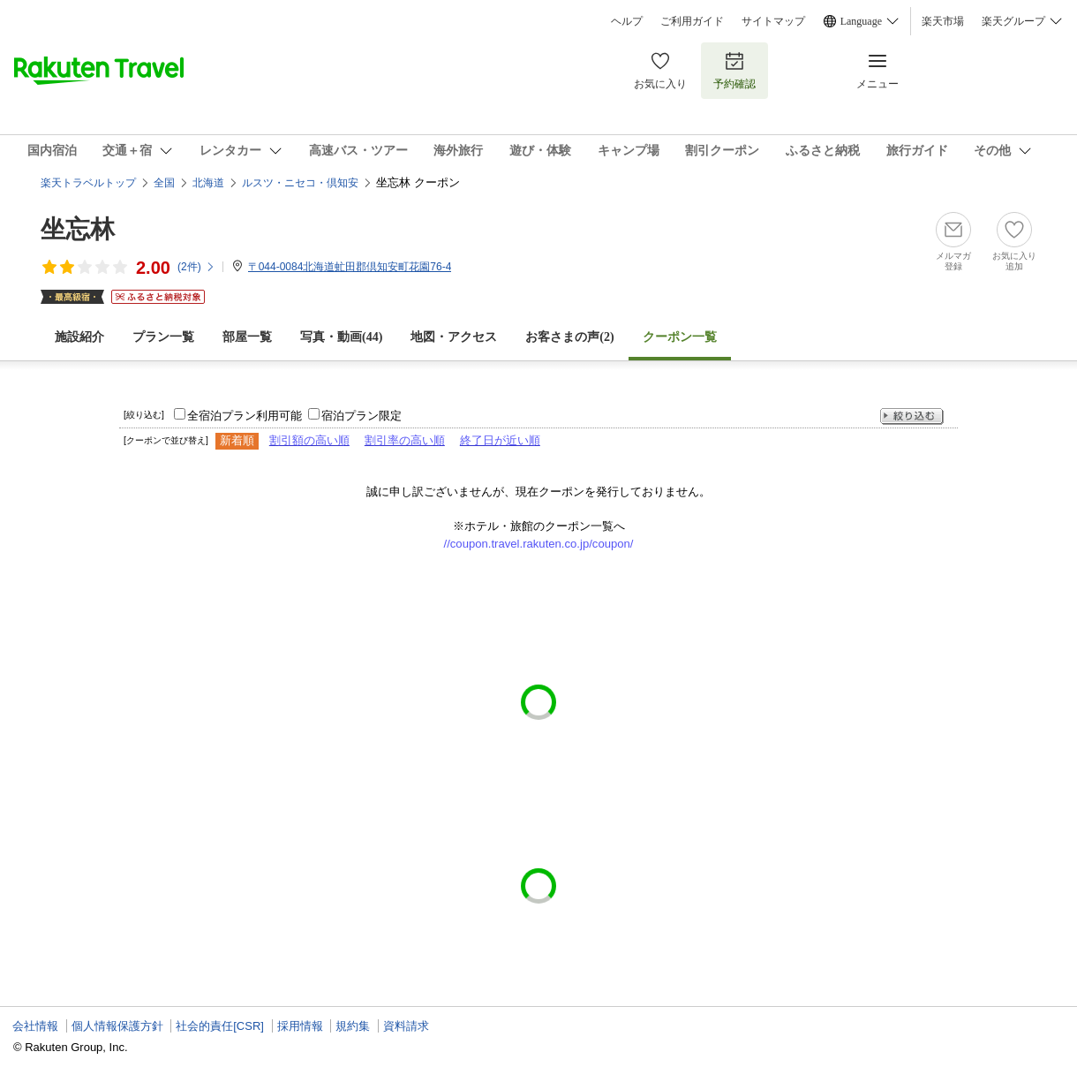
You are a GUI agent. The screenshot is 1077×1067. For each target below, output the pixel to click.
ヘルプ (627, 21)
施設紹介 (79, 337)
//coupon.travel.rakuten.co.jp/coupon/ (539, 543)
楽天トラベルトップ (88, 183)
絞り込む (912, 416)
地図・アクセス (453, 337)
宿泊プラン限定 (361, 415)
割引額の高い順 (309, 440)
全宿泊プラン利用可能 (244, 415)
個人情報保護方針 (117, 1026)
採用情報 (300, 1026)
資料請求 (406, 1026)
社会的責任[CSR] (220, 1026)
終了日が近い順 (500, 440)
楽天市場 (943, 21)
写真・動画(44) (341, 337)
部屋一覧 (247, 337)
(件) (196, 266)
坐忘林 (78, 229)
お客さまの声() (569, 337)
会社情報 (35, 1026)
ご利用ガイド (692, 21)
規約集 (352, 1026)
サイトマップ (773, 21)
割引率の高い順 (405, 440)
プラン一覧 (163, 337)
